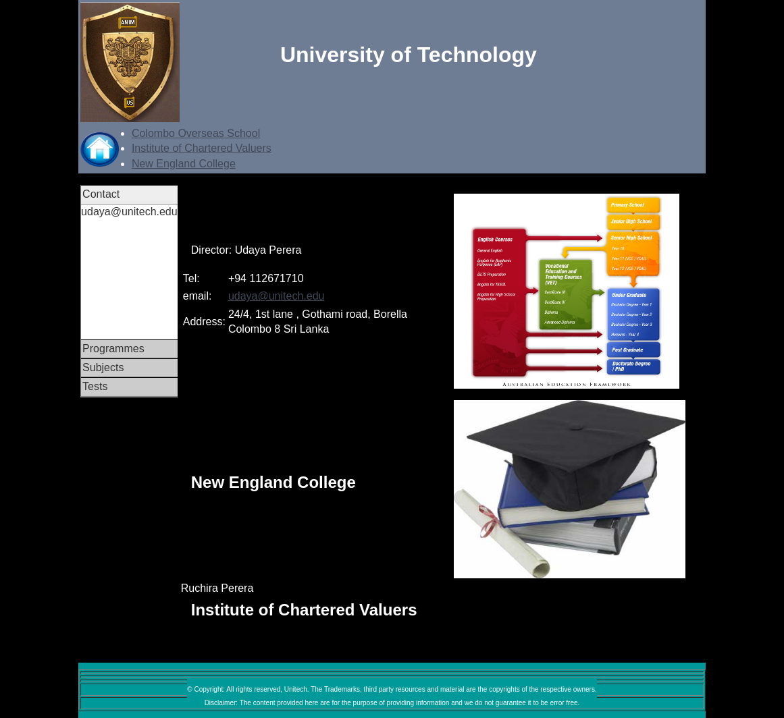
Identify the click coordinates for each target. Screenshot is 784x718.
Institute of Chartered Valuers (201, 148)
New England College (184, 163)
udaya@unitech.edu (276, 296)
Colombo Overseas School (196, 133)
